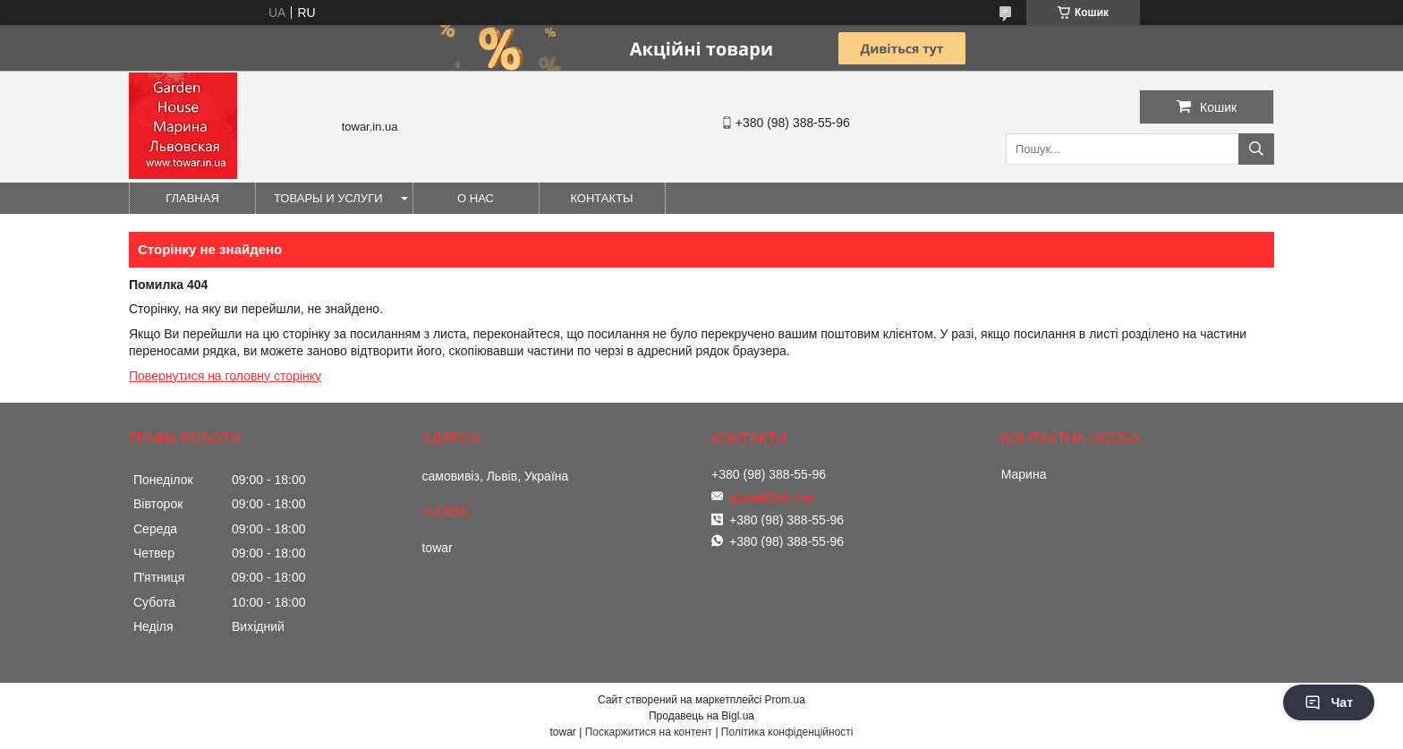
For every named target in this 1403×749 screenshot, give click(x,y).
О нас (475, 198)
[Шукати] (1256, 149)
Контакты (601, 198)
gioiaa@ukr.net (771, 497)
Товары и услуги (328, 198)
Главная (192, 198)
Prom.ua (785, 700)
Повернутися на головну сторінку (225, 376)
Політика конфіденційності (787, 732)
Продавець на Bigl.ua (701, 716)
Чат (1329, 702)
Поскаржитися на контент (648, 732)
